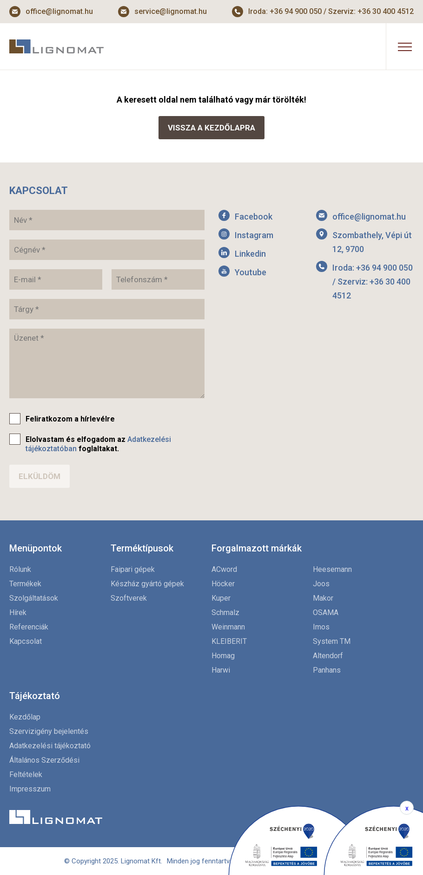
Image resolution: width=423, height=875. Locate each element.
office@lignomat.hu (59, 11)
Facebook (253, 216)
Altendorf (328, 655)
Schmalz (225, 612)
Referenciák (28, 626)
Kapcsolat (25, 641)
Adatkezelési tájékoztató (50, 745)
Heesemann (332, 569)
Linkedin (250, 254)
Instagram (254, 235)
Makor (323, 598)
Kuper (221, 598)
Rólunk (20, 569)
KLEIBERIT (229, 641)
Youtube (250, 272)
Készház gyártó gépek (147, 583)
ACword (224, 569)
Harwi (221, 670)
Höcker (223, 583)
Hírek (17, 612)
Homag (223, 655)
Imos (321, 626)
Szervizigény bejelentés (48, 731)
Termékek (25, 583)
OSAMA (325, 612)
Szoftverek (129, 598)
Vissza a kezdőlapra (211, 127)
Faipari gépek (133, 569)
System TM (331, 641)
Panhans (327, 670)
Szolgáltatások (33, 598)
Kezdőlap (24, 717)
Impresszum (30, 788)
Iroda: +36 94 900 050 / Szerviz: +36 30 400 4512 (331, 11)
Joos (321, 583)
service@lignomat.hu (170, 11)
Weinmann (228, 626)
